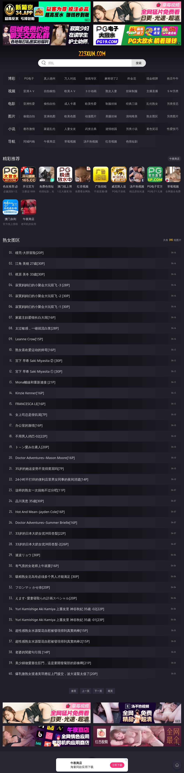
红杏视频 (111, 141)
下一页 (98, 691)
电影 (11, 103)
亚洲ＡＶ (29, 91)
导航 (11, 141)
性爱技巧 (172, 129)
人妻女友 (70, 129)
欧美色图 (70, 116)
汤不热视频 (91, 141)
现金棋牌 (152, 78)
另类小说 (131, 129)
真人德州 (49, 78)
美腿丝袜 (111, 116)
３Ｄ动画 (90, 91)
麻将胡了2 (111, 78)
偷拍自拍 (49, 104)
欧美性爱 (90, 104)
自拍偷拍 (49, 91)
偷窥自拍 (29, 116)
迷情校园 (111, 129)
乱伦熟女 (152, 104)
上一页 (85, 691)
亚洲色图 (49, 116)
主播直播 (152, 91)
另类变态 (172, 104)
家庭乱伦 (49, 129)
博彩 (11, 78)
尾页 (110, 691)
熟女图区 (152, 116)
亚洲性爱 (29, 104)
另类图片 (172, 116)
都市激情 (29, 129)
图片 (11, 116)
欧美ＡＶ (70, 91)
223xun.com (92, 53)
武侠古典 (90, 129)
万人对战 (70, 78)
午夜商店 (49, 141)
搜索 (139, 63)
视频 (11, 91)
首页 (73, 691)
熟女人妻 (111, 91)
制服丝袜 (111, 104)
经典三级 (131, 104)
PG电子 (29, 78)
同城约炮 (29, 141)
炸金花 (131, 78)
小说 (11, 128)
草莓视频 (70, 141)
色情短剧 (131, 141)
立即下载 (117, 765)
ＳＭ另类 (172, 91)
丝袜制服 (131, 91)
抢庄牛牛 (172, 78)
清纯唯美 (131, 116)
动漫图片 (90, 116)
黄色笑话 (152, 129)
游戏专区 (90, 78)
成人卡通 (70, 104)
